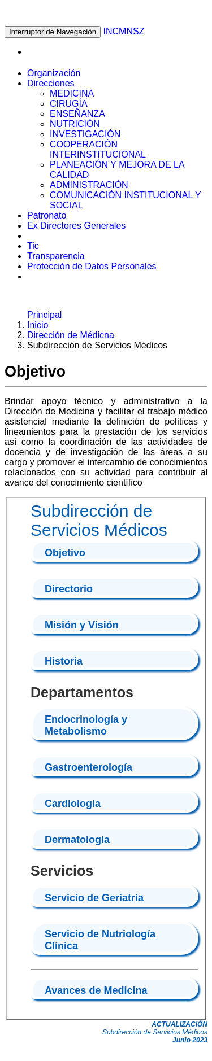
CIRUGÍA (69, 103)
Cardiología (73, 803)
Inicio (37, 325)
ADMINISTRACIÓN (89, 185)
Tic (33, 246)
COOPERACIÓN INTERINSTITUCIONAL (98, 149)
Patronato (46, 215)
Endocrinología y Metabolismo (86, 725)
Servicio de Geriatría (94, 897)
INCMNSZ (124, 31)
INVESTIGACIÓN (85, 134)
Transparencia (56, 256)
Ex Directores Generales (76, 225)
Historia (64, 661)
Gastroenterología (88, 767)
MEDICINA (72, 93)
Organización (53, 73)
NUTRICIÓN (75, 124)
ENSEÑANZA (77, 114)
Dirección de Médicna (70, 335)
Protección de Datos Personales (92, 266)
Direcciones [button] (51, 83)
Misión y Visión (82, 625)
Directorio (69, 589)
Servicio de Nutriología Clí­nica (100, 939)
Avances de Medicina (96, 990)
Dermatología (77, 839)
